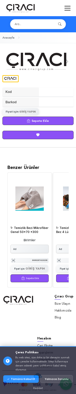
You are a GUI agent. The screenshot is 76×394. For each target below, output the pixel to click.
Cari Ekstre (45, 345)
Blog (58, 317)
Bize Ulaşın (62, 303)
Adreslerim (44, 366)
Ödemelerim (46, 359)
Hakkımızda (63, 310)
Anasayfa (8, 37)
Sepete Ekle (38, 121)
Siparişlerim (45, 352)
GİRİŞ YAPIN (27, 112)
